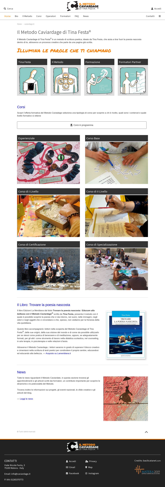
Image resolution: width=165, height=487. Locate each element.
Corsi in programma (81, 125)
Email (70, 467)
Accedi (156, 8)
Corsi (38, 16)
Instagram (92, 473)
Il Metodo (27, 16)
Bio (16, 16)
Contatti (150, 16)
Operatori (51, 16)
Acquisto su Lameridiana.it (58, 353)
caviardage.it (29, 24)
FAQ (77, 16)
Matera (14, 467)
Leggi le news (26, 399)
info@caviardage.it (20, 473)
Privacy (91, 461)
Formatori (65, 16)
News (86, 16)
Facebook (72, 473)
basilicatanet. (152, 460)
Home (19, 24)
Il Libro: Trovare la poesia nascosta (43, 305)
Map (88, 467)
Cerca (8, 8)
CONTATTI (10, 461)
